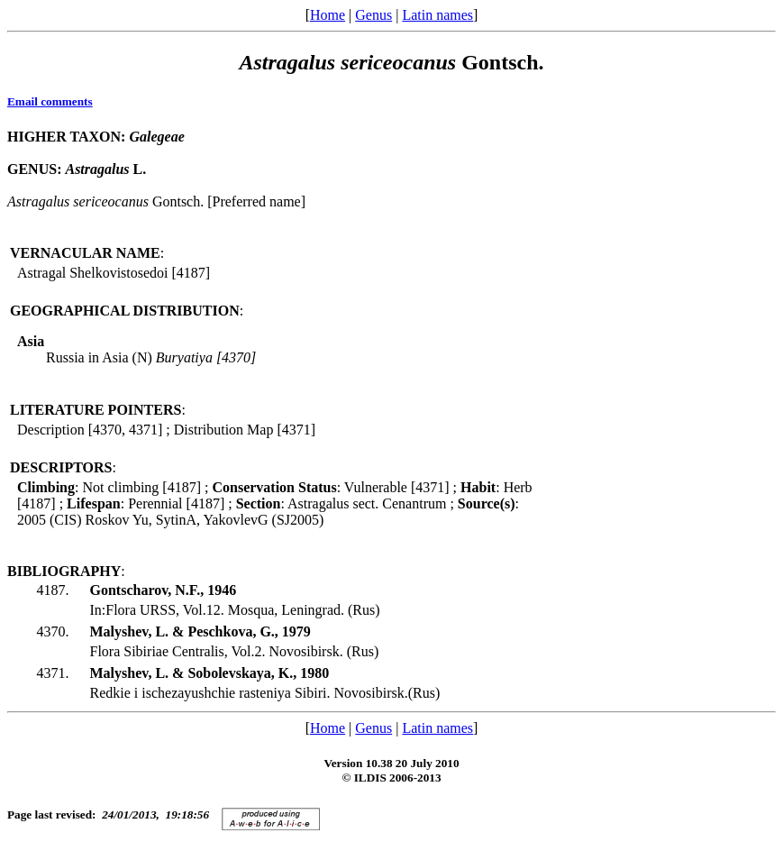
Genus (373, 15)
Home (327, 15)
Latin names (437, 15)
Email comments (50, 101)
